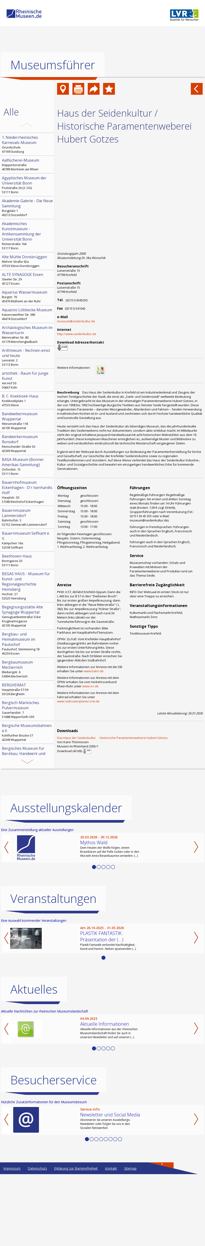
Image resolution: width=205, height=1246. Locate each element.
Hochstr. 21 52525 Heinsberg (27, 585)
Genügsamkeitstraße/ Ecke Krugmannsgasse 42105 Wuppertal (27, 615)
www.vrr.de (90, 686)
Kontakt (111, 1168)
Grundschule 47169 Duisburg (27, 144)
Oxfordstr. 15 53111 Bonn (27, 466)
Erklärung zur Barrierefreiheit (76, 1168)
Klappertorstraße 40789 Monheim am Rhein (27, 164)
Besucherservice (53, 1080)
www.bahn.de (94, 671)
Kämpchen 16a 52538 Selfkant (27, 540)
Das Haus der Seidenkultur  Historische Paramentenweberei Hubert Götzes (112, 738)
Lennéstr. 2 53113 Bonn (27, 357)
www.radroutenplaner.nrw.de (78, 701)
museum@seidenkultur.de (76, 321)
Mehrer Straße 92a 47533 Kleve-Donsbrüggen (27, 261)
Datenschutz (37, 1168)
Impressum (12, 1168)
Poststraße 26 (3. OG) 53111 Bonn (27, 184)
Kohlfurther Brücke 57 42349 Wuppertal (27, 732)
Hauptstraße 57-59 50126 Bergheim (27, 689)
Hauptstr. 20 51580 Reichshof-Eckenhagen (27, 492)
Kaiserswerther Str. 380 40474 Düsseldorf (27, 314)
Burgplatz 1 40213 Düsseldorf (27, 207)
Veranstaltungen (53, 898)
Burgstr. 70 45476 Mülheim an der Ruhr (27, 296)
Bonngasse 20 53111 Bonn (27, 560)
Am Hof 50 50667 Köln (27, 380)
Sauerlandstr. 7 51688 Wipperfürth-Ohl (27, 709)
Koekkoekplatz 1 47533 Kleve (27, 400)
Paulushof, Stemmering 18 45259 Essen (27, 643)
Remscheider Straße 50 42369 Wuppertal (27, 443)
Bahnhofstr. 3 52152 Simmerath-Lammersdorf (27, 517)
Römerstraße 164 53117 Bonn (27, 235)
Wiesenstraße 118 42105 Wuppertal (27, 420)
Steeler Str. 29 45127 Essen (27, 279)
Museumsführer (52, 65)
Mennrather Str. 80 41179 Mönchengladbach (27, 334)
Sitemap (130, 1168)
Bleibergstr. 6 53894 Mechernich (27, 669)
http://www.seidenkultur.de (76, 334)
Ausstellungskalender (66, 808)
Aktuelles (34, 989)
